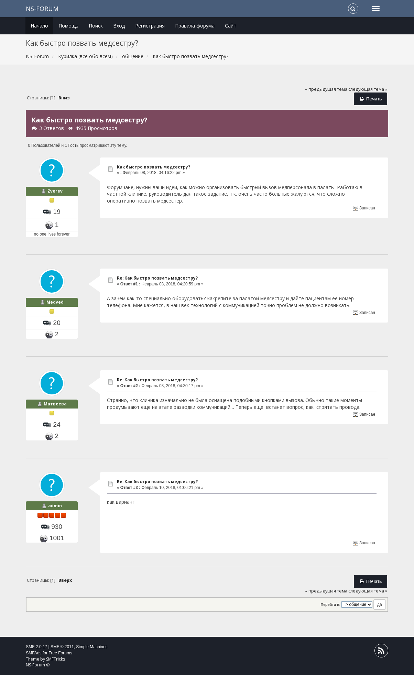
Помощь (68, 25)
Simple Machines (91, 646)
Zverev (55, 191)
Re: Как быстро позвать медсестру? (157, 278)
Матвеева (55, 404)
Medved (55, 302)
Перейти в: (330, 604)
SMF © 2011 (62, 646)
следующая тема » (367, 89)
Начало (39, 25)
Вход (119, 25)
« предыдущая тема (326, 89)
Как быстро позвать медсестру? (153, 167)
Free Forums (60, 653)
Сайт (230, 25)
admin (55, 506)
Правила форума (195, 25)
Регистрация (150, 25)
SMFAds (33, 653)
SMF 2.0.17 (36, 646)
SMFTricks (55, 659)
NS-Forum (42, 8)
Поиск (96, 25)
